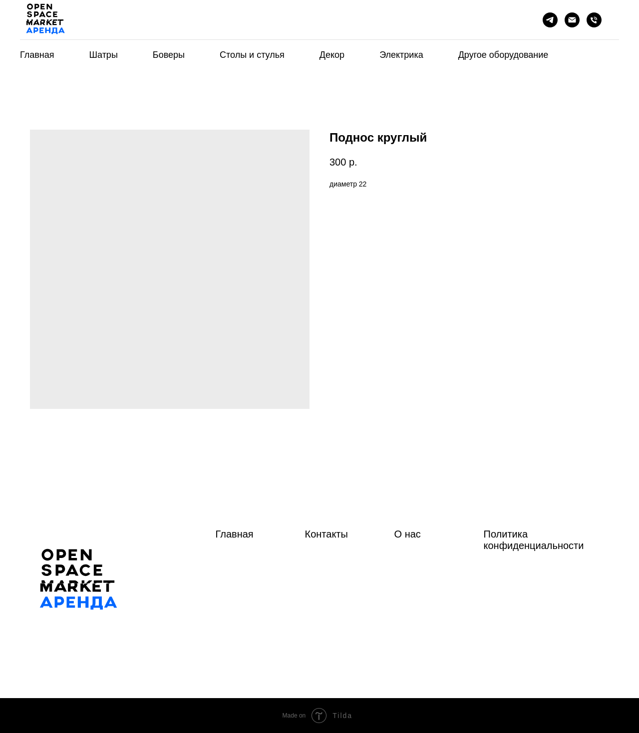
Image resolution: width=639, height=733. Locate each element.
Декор (332, 55)
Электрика (401, 55)
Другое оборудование (503, 55)
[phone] (594, 19)
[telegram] (550, 19)
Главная (37, 55)
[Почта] (572, 19)
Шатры (103, 55)
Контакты (326, 534)
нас (413, 534)
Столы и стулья (252, 55)
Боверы (169, 55)
